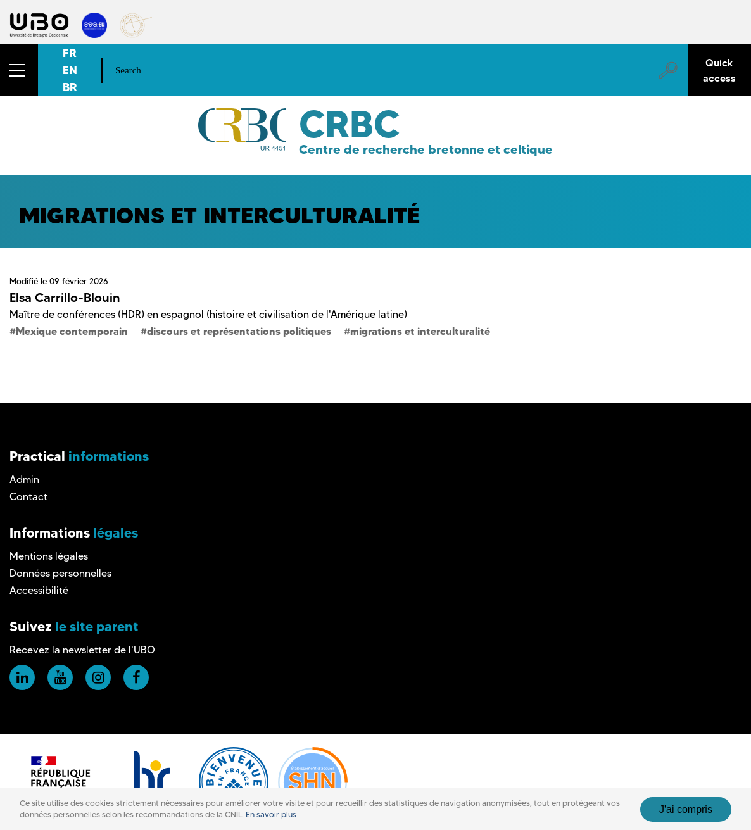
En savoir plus (271, 820)
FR (70, 53)
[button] (19, 70)
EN (70, 70)
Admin (24, 480)
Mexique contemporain (72, 331)
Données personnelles (60, 573)
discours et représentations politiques (239, 331)
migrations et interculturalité (420, 331)
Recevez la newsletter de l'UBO (82, 650)
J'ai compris (685, 814)
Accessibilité (38, 590)
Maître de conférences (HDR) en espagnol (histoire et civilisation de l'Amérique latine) (208, 314)
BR (70, 87)
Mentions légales (48, 556)
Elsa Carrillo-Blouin (64, 297)
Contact (28, 497)
